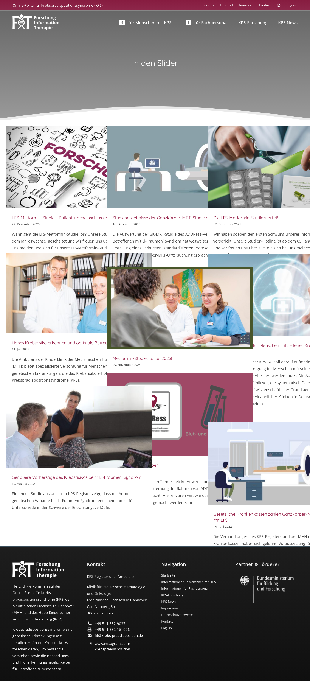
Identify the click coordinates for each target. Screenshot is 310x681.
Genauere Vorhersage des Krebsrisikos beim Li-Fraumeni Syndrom (77, 477)
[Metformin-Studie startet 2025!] (180, 308)
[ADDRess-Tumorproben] (180, 414)
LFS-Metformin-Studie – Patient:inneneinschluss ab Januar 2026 (74, 217)
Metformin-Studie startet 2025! (142, 358)
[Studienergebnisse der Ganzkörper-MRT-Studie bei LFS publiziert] (180, 167)
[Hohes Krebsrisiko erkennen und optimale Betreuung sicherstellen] (79, 293)
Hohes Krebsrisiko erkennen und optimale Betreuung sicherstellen (76, 342)
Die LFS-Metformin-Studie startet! (245, 217)
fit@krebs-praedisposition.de (119, 635)
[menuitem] (289, 5)
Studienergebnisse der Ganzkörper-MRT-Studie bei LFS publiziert (176, 217)
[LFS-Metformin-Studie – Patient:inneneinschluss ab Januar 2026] (79, 167)
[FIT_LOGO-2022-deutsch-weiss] (35, 16)
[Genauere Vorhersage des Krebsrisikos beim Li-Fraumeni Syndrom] (79, 427)
